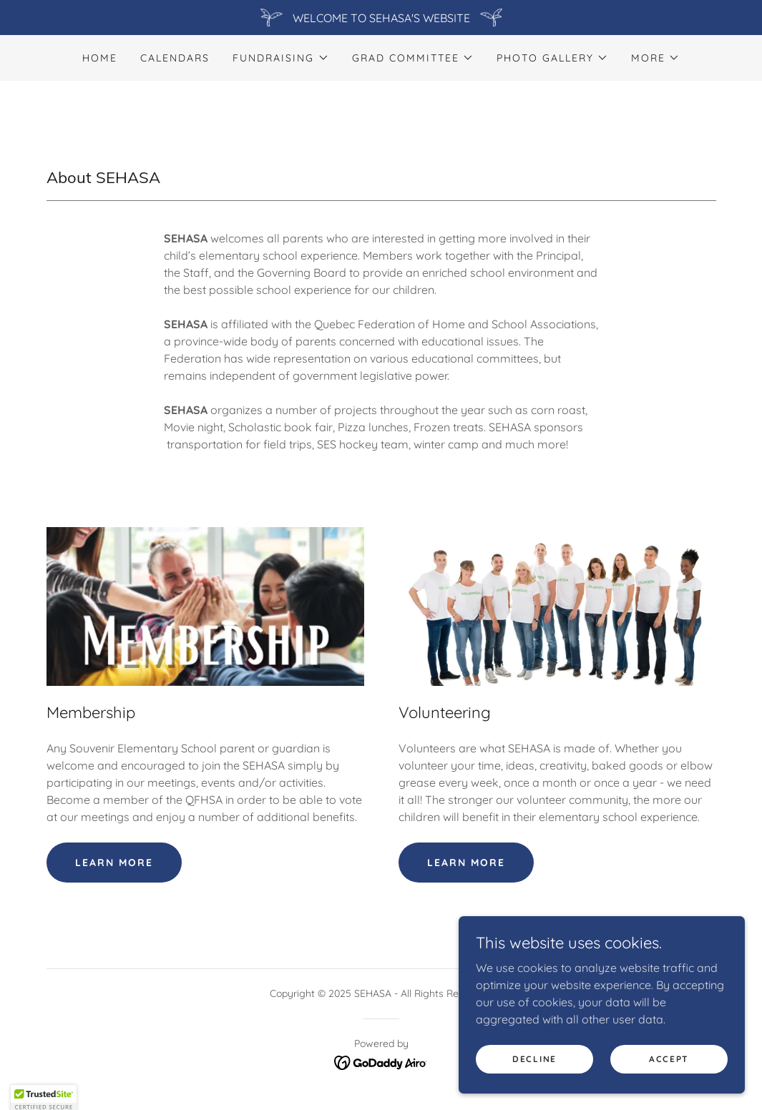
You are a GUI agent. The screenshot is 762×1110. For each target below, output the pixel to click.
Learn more (114, 862)
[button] (280, 58)
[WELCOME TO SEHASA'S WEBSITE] (381, 17)
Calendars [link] (175, 57)
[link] (381, 1061)
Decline (534, 1078)
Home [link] (99, 57)
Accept (669, 1078)
